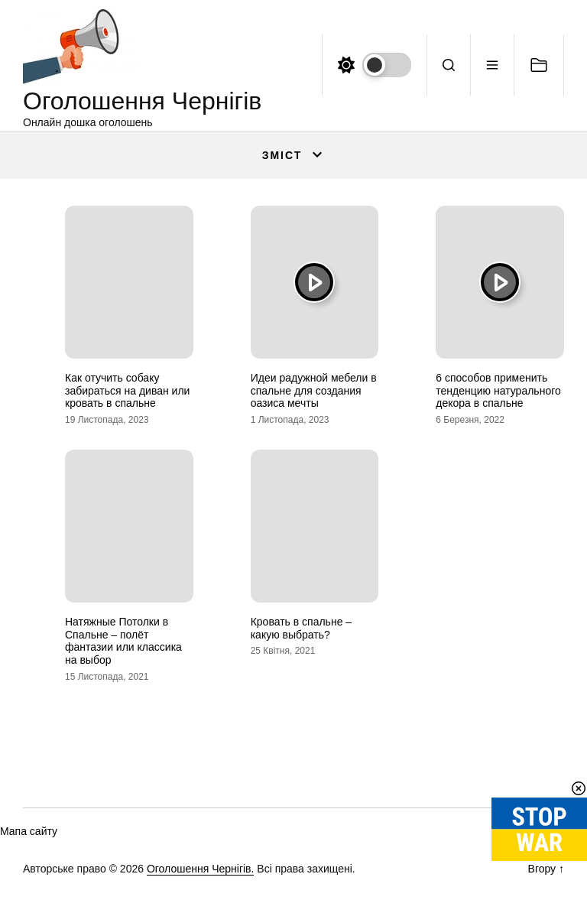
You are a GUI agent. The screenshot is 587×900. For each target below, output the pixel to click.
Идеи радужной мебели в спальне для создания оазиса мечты (314, 391)
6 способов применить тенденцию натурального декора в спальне (498, 391)
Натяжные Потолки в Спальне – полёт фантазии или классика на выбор (123, 641)
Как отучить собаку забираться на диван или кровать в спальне (127, 391)
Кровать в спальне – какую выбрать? (301, 628)
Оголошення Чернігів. (201, 869)
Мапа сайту (28, 831)
